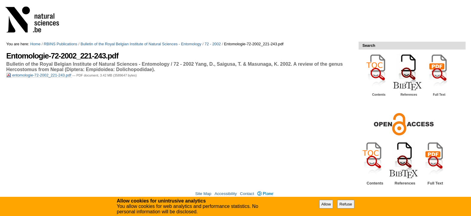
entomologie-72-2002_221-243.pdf (39, 75)
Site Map (203, 193)
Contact (247, 193)
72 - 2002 (213, 44)
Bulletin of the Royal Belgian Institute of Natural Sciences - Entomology (141, 44)
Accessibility (226, 193)
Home (35, 44)
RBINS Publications (61, 44)
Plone (265, 193)
